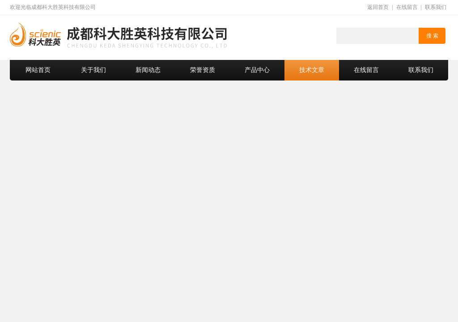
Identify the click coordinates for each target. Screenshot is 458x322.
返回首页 (378, 7)
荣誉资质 (202, 70)
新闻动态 (148, 70)
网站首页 (38, 70)
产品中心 (257, 70)
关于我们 (93, 70)
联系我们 (435, 7)
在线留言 (407, 7)
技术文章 (311, 70)
